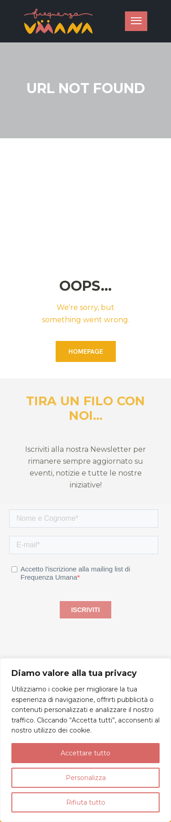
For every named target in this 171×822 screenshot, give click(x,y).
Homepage (85, 351)
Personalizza (86, 778)
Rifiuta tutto (85, 802)
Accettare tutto (85, 753)
